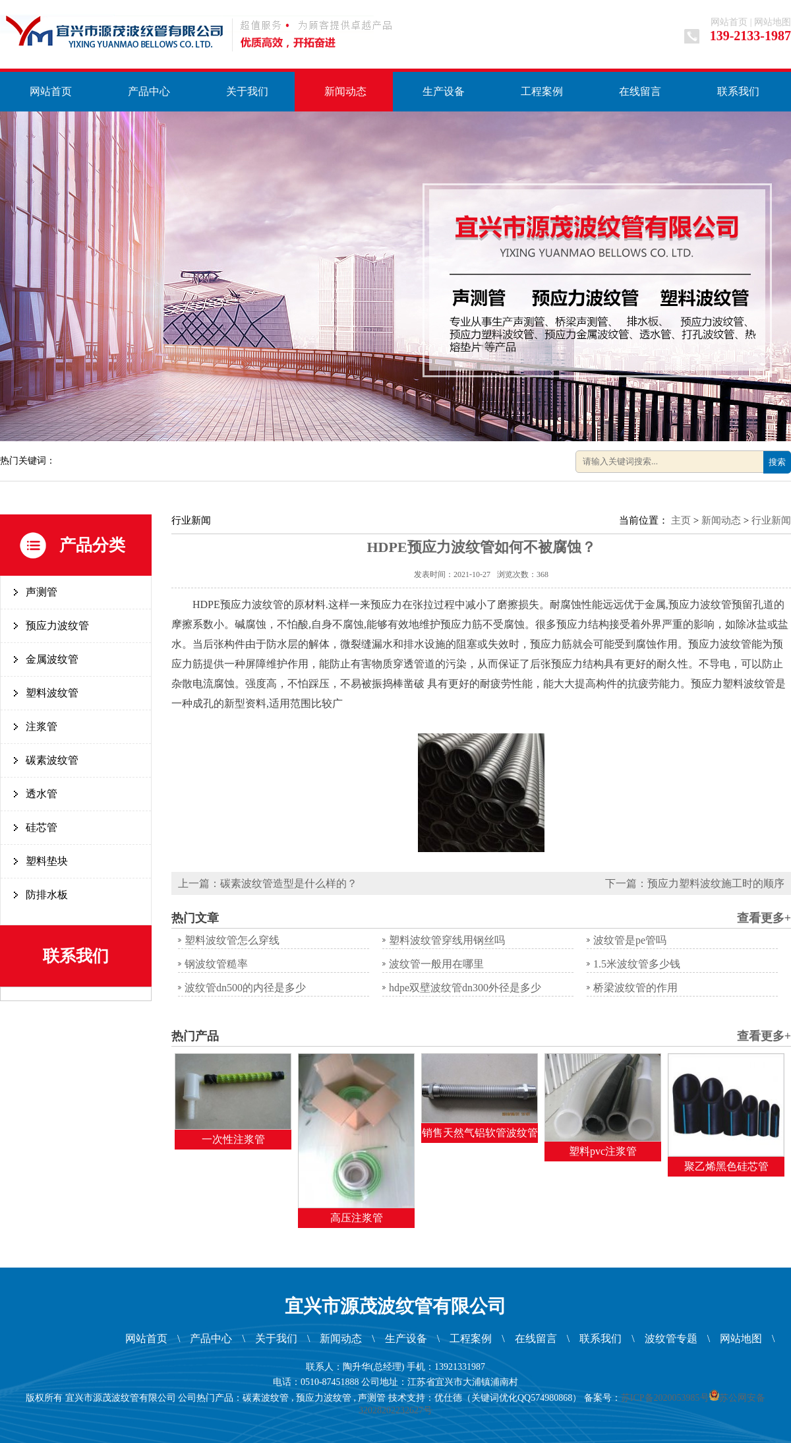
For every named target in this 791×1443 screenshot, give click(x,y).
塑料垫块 (47, 861)
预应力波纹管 (57, 625)
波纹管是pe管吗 (629, 940)
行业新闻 (771, 520)
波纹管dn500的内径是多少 (245, 987)
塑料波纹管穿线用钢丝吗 (447, 940)
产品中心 (149, 91)
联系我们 (738, 91)
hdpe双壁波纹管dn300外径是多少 (465, 987)
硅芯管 (41, 827)
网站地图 (772, 22)
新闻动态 (345, 91)
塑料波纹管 (52, 692)
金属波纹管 (52, 659)
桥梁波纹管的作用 (635, 987)
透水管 (41, 793)
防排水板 (47, 894)
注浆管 (41, 726)
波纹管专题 (671, 1338)
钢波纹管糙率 (216, 963)
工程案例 (542, 91)
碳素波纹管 (52, 760)
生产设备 (444, 91)
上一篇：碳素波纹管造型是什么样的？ (267, 883)
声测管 (41, 592)
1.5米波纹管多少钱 (636, 963)
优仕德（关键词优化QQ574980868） (507, 1398)
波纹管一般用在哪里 (436, 963)
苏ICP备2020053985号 (665, 1398)
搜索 (777, 462)
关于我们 (247, 91)
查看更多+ (764, 918)
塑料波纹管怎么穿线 (232, 940)
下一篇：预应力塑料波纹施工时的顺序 (694, 883)
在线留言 (640, 91)
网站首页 (729, 22)
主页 (681, 520)
